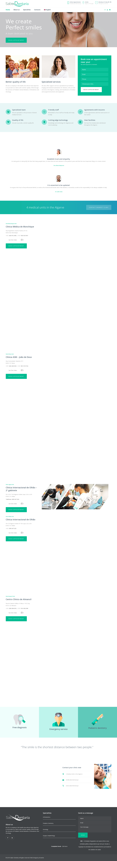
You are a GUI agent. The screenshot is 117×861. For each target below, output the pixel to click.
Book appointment (16, 40)
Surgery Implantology (49, 835)
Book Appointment (16, 246)
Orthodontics (46, 817)
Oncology (45, 829)
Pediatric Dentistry (48, 823)
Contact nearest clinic (99, 207)
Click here (64, 846)
